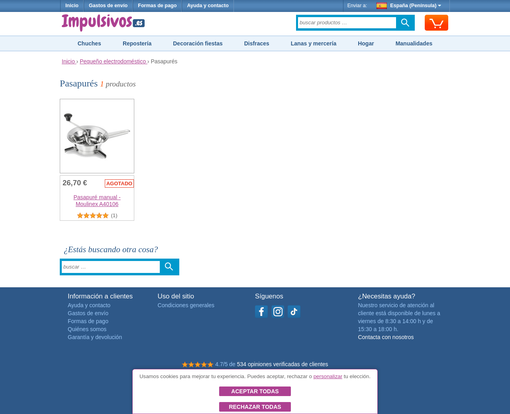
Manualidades (414, 43)
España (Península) (409, 5)
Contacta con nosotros (386, 337)
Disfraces (256, 43)
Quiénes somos (87, 329)
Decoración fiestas (198, 43)
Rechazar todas (255, 407)
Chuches (89, 43)
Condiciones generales (186, 305)
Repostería (137, 43)
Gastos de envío (108, 5)
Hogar (366, 43)
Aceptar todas (255, 391)
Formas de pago (157, 5)
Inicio (71, 5)
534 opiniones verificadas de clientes (282, 364)
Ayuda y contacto (208, 5)
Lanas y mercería (313, 43)
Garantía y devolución (95, 337)
